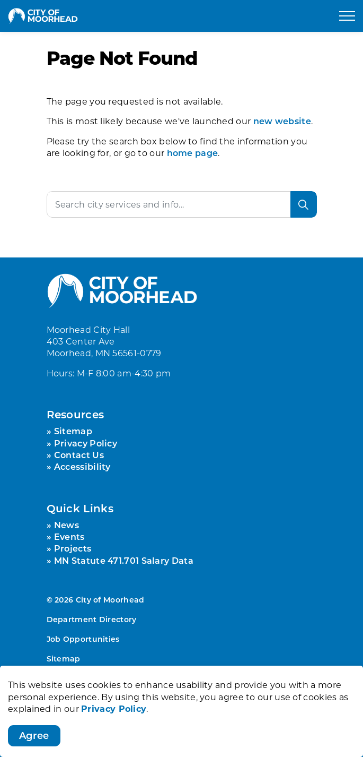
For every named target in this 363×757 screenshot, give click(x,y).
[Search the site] (182, 204)
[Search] (303, 204)
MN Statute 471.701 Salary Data (123, 560)
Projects (72, 548)
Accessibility (82, 466)
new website (282, 120)
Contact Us (79, 454)
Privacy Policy (113, 723)
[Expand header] (347, 16)
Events (69, 536)
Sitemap (73, 430)
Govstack (110, 678)
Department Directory (92, 619)
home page (192, 152)
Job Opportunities (83, 639)
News (66, 524)
